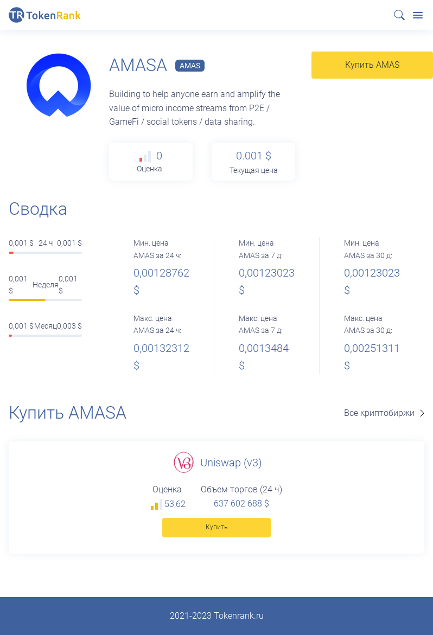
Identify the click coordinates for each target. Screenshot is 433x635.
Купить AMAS (372, 65)
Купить (216, 527)
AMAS (190, 65)
